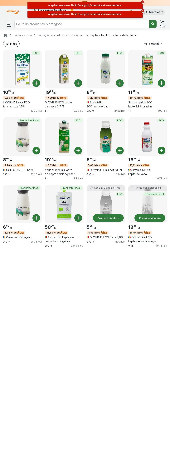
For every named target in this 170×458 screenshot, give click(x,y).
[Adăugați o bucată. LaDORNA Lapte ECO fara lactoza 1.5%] (36, 83)
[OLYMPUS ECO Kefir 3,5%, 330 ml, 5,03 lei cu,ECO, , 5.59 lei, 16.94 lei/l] (106, 136)
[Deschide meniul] (9, 24)
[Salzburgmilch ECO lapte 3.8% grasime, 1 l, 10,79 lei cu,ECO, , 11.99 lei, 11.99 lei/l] (147, 69)
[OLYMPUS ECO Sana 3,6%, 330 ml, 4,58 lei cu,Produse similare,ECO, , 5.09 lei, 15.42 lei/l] (106, 204)
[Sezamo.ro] (5, 35)
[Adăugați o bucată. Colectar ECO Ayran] (36, 218)
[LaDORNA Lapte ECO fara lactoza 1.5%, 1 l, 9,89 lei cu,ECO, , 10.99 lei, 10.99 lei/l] (22, 69)
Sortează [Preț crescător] (154, 43)
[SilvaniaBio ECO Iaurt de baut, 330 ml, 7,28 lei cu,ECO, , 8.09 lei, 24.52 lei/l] (106, 69)
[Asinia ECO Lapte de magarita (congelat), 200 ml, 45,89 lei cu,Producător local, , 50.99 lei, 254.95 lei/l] (64, 204)
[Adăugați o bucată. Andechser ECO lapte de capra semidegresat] (78, 150)
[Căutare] (153, 24)
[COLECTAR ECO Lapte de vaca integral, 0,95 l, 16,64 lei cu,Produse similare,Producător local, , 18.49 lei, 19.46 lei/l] (147, 204)
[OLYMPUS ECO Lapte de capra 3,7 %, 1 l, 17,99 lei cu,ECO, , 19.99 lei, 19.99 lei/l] (64, 69)
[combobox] (81, 24)
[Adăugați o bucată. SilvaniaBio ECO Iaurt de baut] (120, 83)
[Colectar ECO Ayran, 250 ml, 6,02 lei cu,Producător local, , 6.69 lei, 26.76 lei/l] (22, 204)
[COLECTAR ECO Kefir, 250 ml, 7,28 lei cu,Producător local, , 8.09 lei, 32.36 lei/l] (22, 136)
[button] (152, 12)
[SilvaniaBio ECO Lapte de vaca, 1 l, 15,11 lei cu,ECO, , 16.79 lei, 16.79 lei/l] (147, 136)
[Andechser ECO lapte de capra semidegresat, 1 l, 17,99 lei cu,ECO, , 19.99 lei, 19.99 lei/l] (64, 136)
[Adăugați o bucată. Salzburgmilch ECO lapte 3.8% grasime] (161, 83)
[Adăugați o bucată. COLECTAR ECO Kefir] (36, 150)
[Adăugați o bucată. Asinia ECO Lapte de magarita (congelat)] (78, 218)
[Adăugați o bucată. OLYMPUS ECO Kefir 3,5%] (120, 150)
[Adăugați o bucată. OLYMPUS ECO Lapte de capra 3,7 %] (78, 83)
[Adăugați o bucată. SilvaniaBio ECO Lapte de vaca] (161, 150)
